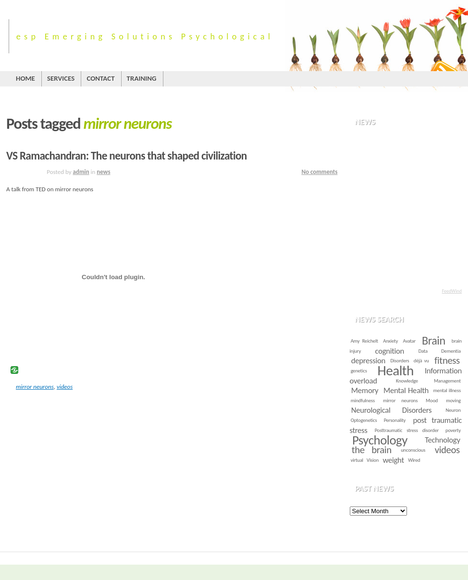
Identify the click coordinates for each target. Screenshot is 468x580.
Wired (414, 460)
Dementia (451, 351)
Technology (442, 440)
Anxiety (390, 341)
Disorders (400, 361)
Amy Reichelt (364, 341)
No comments (319, 171)
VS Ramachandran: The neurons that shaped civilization (126, 155)
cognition (389, 351)
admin (81, 171)
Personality (395, 420)
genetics (359, 371)
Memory (364, 390)
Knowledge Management (428, 381)
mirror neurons (35, 386)
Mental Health (406, 390)
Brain (433, 340)
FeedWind (452, 291)
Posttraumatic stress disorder (407, 430)
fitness (447, 360)
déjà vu (421, 361)
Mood (432, 400)
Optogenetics (364, 420)
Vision (373, 460)
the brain (372, 450)
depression (368, 361)
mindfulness (363, 400)
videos (65, 386)
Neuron (453, 410)
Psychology (379, 440)
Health (396, 370)
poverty (453, 430)
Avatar (409, 341)
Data (423, 351)
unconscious (413, 450)
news (103, 171)
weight (393, 460)
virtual (357, 460)
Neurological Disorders (391, 410)
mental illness (447, 390)
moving (453, 400)
